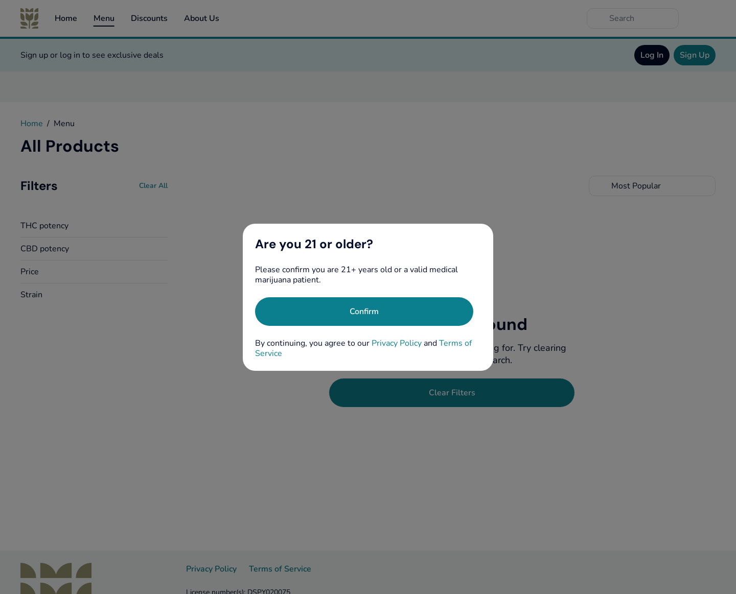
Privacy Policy (397, 343)
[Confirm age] (364, 311)
